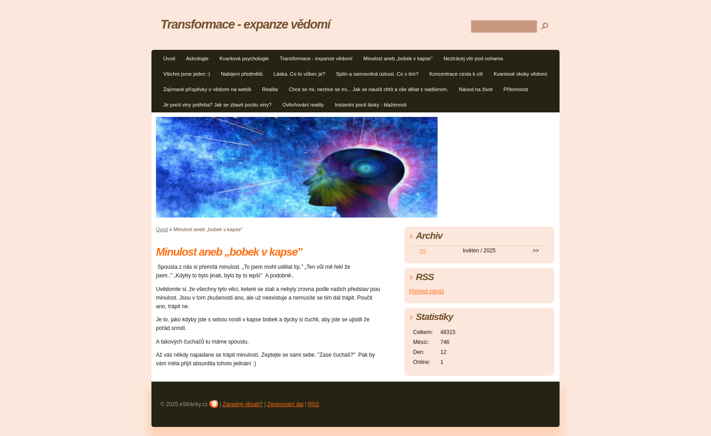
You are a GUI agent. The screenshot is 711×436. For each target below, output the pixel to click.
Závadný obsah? (243, 404)
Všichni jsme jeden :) (186, 74)
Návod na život (475, 89)
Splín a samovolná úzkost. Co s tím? (377, 74)
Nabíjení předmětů (242, 74)
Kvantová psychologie (244, 58)
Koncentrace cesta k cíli (456, 74)
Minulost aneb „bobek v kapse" (398, 58)
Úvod (169, 58)
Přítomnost (515, 89)
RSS (313, 404)
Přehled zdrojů (426, 291)
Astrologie (197, 58)
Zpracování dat (285, 404)
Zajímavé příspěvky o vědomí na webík (207, 89)
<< (423, 250)
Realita (270, 89)
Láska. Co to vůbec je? (299, 74)
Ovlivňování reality (303, 104)
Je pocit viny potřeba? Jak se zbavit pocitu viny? (217, 104)
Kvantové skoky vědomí (520, 74)
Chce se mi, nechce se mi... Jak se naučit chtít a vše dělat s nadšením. (368, 89)
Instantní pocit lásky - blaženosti (371, 104)
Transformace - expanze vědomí (316, 58)
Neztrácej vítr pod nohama (473, 58)
